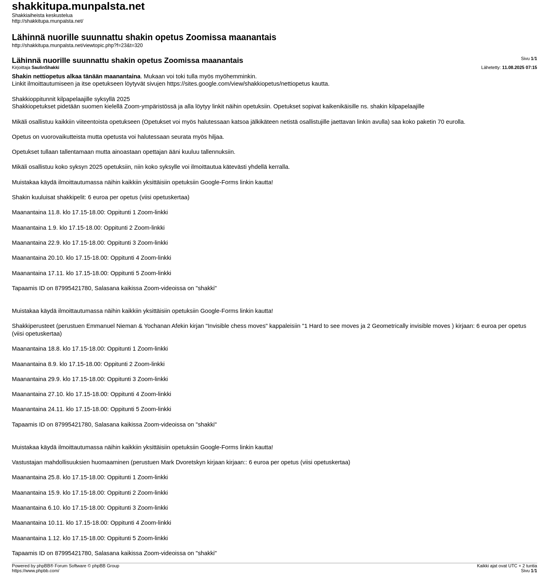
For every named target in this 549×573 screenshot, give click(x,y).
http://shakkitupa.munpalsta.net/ (47, 21)
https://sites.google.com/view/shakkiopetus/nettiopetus (238, 83)
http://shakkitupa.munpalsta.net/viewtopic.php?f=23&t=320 (77, 45)
